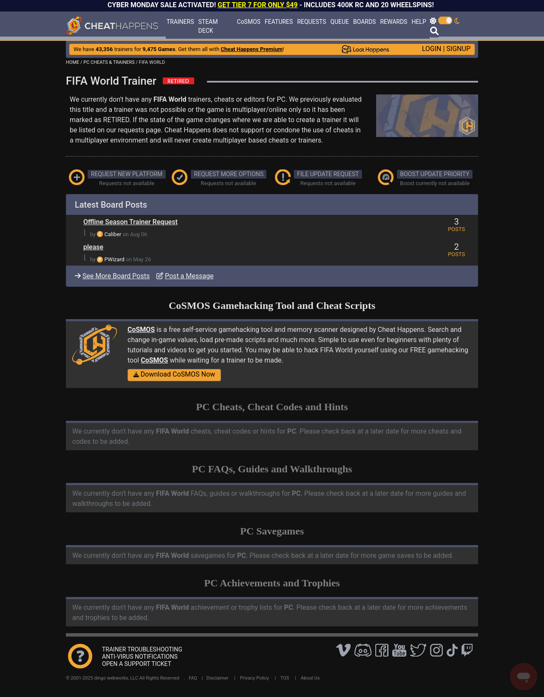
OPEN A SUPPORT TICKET (136, 663)
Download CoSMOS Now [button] (174, 374)
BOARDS (364, 21)
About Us (310, 678)
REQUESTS (311, 21)
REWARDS (393, 21)
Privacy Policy (254, 678)
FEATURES (279, 21)
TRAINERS (180, 21)
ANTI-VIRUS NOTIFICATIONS (140, 656)
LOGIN (432, 49)
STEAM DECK (208, 26)
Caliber (113, 234)
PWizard (115, 259)
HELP (418, 21)
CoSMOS (249, 21)
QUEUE (339, 21)
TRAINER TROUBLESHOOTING (142, 649)
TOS (284, 678)
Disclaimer (218, 678)
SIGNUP (458, 49)
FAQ (193, 678)
